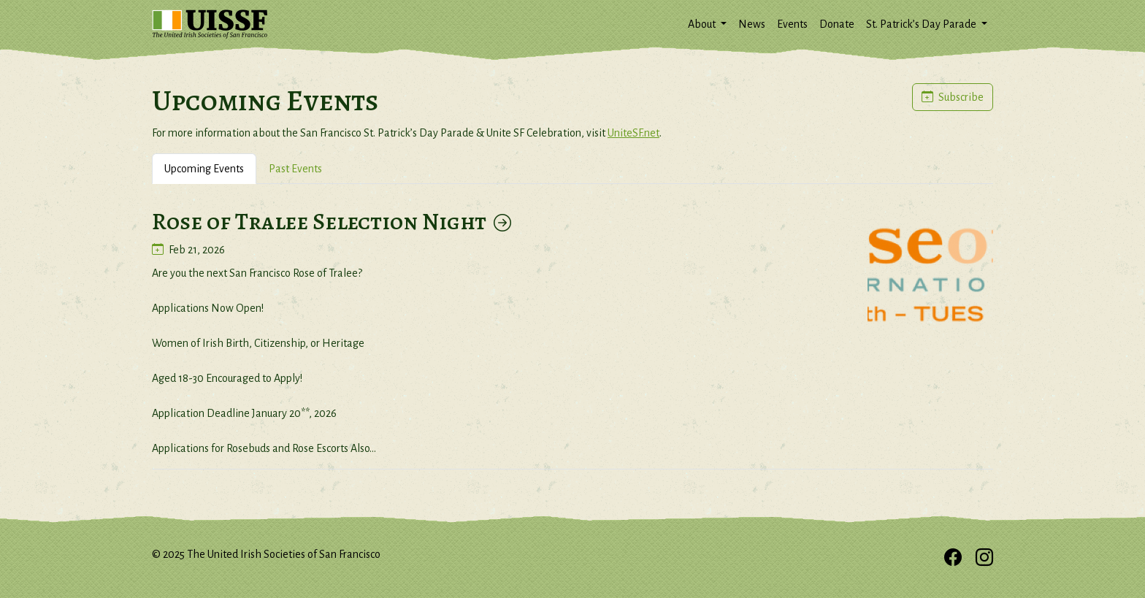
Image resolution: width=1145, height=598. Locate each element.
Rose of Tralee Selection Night (331, 221)
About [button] (703, 24)
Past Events (295, 169)
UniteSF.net (633, 133)
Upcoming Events (204, 169)
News (751, 24)
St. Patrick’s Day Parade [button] (922, 24)
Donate (836, 24)
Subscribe (953, 97)
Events (792, 24)
